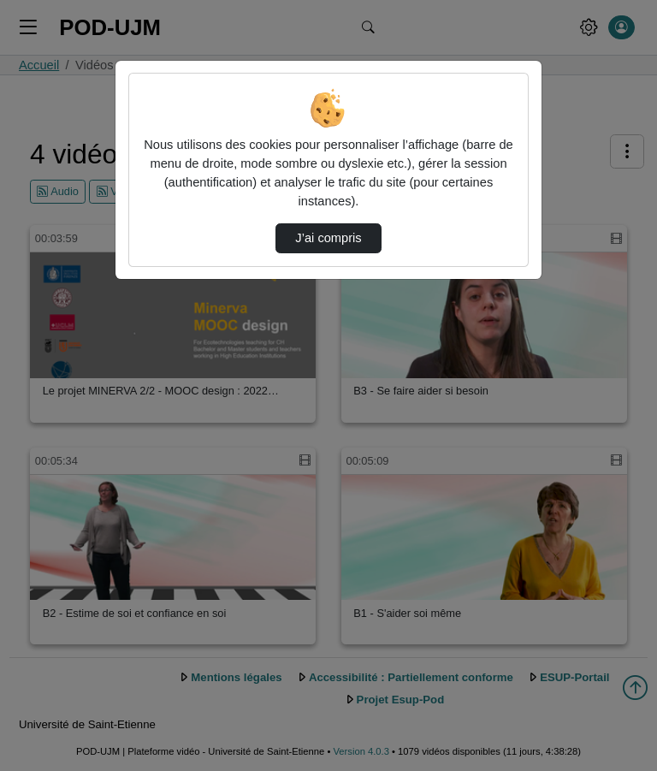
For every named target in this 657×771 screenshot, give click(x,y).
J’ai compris (328, 238)
